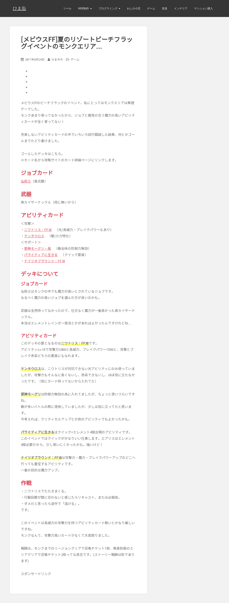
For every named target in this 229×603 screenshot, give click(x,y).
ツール (67, 8)
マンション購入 (203, 8)
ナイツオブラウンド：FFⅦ (44, 261)
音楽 (164, 8)
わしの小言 (133, 8)
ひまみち (57, 59)
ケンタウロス (34, 236)
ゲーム (151, 8)
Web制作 (85, 8)
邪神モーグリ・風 (37, 248)
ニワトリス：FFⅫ (38, 229)
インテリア (180, 8)
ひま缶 (19, 8)
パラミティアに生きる (41, 254)
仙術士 (26, 181)
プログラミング (109, 8)
